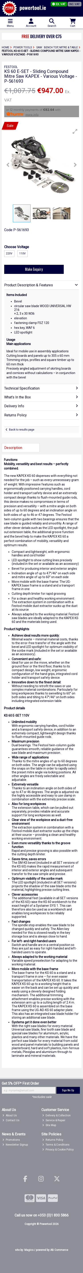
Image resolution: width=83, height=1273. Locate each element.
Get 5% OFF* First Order (20, 1083)
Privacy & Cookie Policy (58, 1149)
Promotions (11, 1139)
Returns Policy (52, 1139)
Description (13, 448)
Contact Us (10, 1120)
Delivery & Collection (56, 1115)
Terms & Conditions (55, 1144)
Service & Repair (53, 1120)
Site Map (49, 1125)
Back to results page (21, 429)
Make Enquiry (34, 269)
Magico (28, 1250)
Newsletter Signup (15, 1144)
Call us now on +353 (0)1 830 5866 (42, 1215)
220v (9, 253)
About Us (9, 1115)
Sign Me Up (68, 1090)
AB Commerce (59, 1250)
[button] (75, 131)
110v (22, 253)
